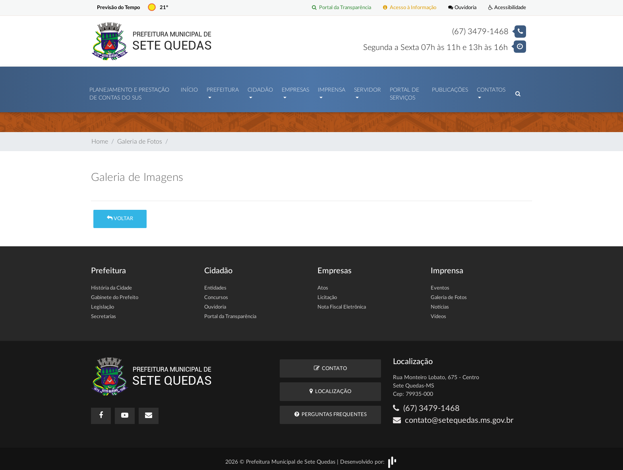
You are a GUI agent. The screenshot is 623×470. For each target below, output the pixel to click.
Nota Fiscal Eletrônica (341, 303)
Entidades (215, 284)
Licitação (327, 293)
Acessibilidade (507, 7)
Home (99, 137)
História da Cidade (111, 284)
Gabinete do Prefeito (114, 293)
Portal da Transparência (341, 7)
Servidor (367, 88)
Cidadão (260, 88)
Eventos (440, 284)
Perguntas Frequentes (330, 410)
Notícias (440, 303)
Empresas (295, 88)
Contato (330, 364)
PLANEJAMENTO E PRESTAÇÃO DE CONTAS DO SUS (129, 92)
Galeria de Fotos (139, 137)
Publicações (450, 88)
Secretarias (103, 312)
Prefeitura (223, 88)
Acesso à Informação (409, 7)
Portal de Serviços (404, 92)
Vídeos (438, 312)
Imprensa (331, 88)
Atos (322, 284)
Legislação (102, 303)
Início (189, 88)
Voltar (120, 214)
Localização (330, 387)
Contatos (491, 88)
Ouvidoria (462, 7)
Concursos (216, 293)
